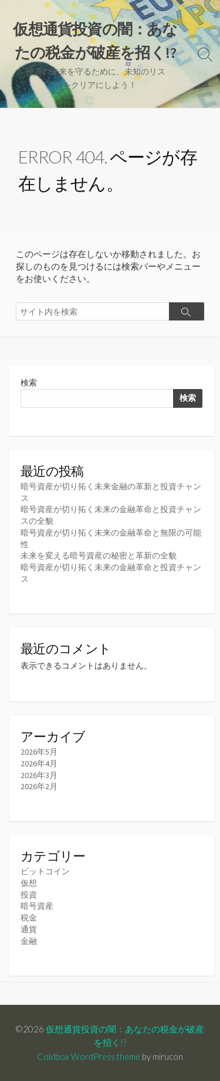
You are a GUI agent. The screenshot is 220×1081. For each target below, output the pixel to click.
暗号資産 (37, 906)
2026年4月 (39, 763)
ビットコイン (45, 871)
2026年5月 (39, 751)
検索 (29, 382)
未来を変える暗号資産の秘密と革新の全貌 (99, 555)
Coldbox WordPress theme (88, 1056)
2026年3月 (39, 775)
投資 (29, 894)
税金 (29, 917)
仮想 (29, 883)
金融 (29, 941)
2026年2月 (39, 786)
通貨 (29, 929)
